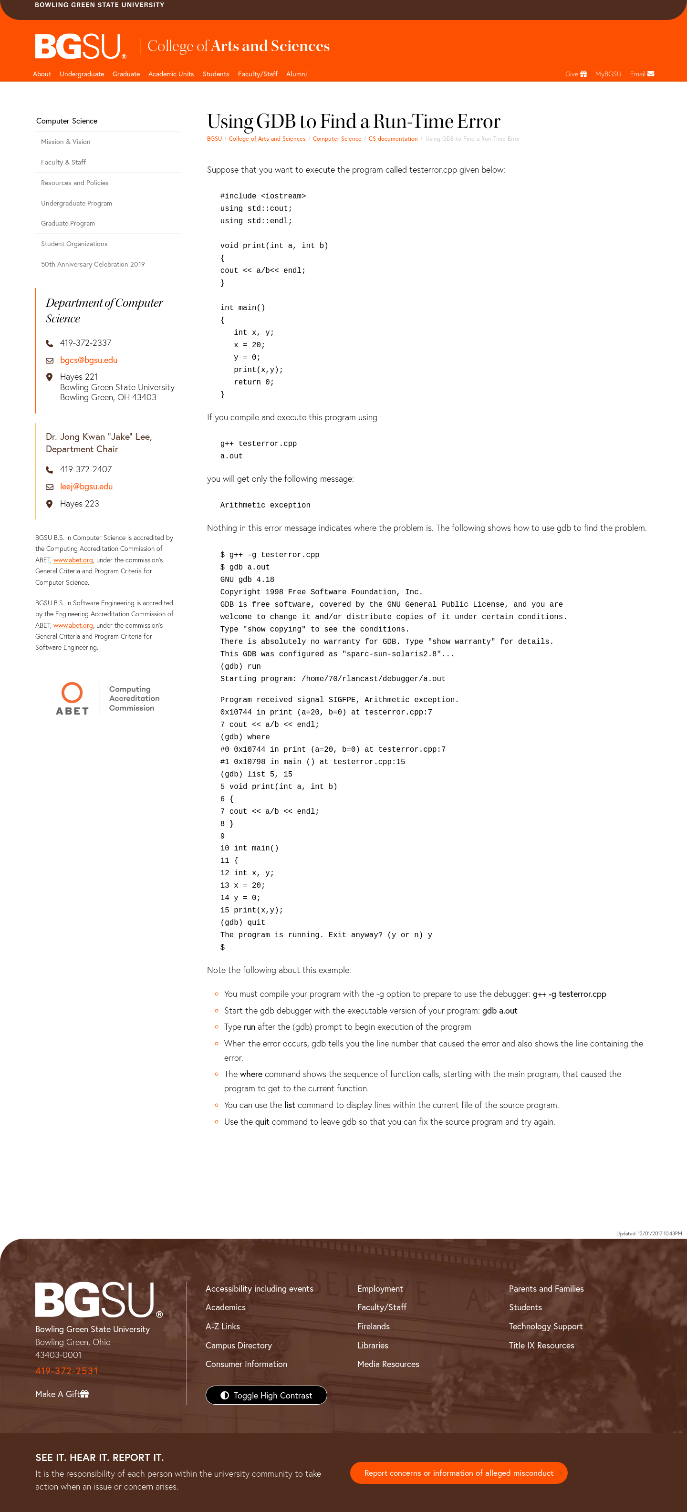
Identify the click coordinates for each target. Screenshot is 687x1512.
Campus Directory (239, 1345)
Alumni (296, 73)
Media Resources (388, 1363)
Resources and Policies (75, 182)
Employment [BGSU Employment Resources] (380, 1288)
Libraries (372, 1345)
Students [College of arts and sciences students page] (216, 73)
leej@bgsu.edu (86, 486)
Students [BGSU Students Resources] (525, 1307)
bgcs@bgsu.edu (88, 360)
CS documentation (393, 138)
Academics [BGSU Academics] (226, 1307)
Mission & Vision (66, 141)
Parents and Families (546, 1288)
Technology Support (546, 1326)
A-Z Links (223, 1326)
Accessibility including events (259, 1288)
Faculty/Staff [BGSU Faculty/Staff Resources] (381, 1307)
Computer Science (337, 138)
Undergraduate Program (76, 202)
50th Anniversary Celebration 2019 (93, 264)
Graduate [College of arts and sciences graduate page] (126, 73)
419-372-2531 (66, 1370)
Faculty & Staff (63, 161)
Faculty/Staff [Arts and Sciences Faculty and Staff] (258, 73)
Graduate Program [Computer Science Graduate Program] (68, 223)
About (42, 73)
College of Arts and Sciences (267, 138)
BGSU (214, 138)
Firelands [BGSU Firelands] (373, 1326)
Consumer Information (246, 1363)
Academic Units (171, 73)
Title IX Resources (541, 1345)
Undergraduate (82, 73)
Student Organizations (74, 243)
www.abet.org (73, 559)
